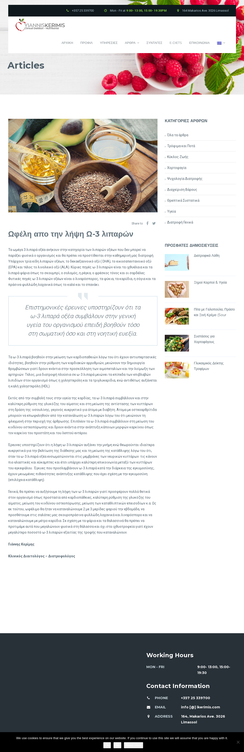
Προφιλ (86, 43)
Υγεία (171, 211)
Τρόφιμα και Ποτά (181, 146)
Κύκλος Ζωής (178, 157)
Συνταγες (154, 43)
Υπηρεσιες (109, 43)
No (117, 745)
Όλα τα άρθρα (177, 135)
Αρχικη (67, 43)
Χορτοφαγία (176, 168)
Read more (133, 745)
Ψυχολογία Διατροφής (185, 179)
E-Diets (176, 43)
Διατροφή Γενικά (180, 222)
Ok (107, 745)
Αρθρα (132, 42)
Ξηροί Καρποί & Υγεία (210, 282)
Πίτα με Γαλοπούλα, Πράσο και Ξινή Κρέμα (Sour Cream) (214, 315)
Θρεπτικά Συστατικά (183, 200)
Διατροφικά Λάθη (207, 255)
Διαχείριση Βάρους (182, 190)
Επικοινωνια (199, 43)
